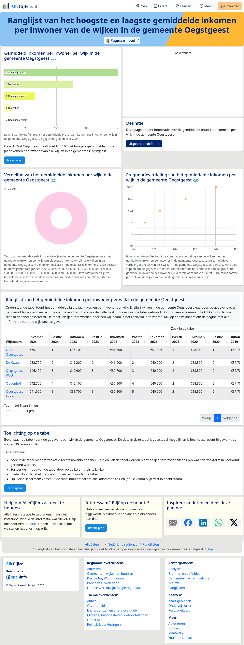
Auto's (91, 601)
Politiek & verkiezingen (104, 624)
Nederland (112, 583)
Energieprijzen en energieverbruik (112, 610)
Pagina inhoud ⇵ (122, 40)
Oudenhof (13, 383)
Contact (174, 628)
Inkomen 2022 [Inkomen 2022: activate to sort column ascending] (117, 339)
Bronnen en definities (184, 573)
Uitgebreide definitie (144, 144)
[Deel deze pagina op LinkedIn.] (203, 522)
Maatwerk (175, 633)
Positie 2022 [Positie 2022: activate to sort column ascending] (137, 339)
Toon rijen (19, 411)
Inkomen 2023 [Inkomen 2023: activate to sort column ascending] (77, 339)
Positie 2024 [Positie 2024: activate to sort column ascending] (56, 339)
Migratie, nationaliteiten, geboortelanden (117, 615)
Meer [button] (206, 6)
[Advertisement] (183, 85)
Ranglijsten (15, 488)
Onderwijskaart (179, 605)
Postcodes (94, 578)
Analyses (174, 569)
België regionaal (129, 588)
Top (210, 549)
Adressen (94, 569)
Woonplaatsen (114, 578)
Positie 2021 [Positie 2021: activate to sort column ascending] (177, 339)
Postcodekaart (179, 610)
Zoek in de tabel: (205, 329)
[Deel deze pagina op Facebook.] (188, 522)
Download (229, 6)
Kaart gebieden (179, 601)
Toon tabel (14, 160)
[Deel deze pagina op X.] (234, 522)
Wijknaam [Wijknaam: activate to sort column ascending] (14, 342)
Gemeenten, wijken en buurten (110, 573)
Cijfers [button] (160, 6)
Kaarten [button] (183, 6)
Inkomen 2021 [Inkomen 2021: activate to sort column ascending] (157, 339)
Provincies (94, 583)
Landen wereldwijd (101, 588)
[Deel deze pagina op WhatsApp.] (218, 522)
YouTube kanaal (180, 638)
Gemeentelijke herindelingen (189, 578)
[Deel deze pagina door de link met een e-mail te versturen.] (172, 522)
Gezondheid (96, 605)
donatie (30, 524)
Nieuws (173, 583)
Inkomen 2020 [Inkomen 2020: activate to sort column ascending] (198, 339)
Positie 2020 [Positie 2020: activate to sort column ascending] (217, 339)
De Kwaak (13, 362)
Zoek (141, 6)
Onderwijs (94, 620)
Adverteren (176, 623)
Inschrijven (96, 528)
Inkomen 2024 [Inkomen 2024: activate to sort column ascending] (36, 339)
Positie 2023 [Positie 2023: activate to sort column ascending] (97, 339)
